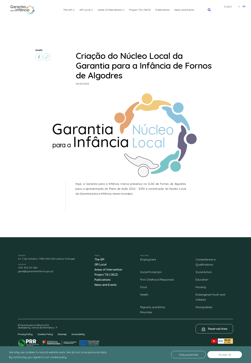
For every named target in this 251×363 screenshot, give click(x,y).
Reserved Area (217, 329)
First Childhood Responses (157, 279)
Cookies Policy (45, 334)
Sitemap (62, 334)
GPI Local (86, 9)
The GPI (69, 9)
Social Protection (151, 272)
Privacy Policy (25, 334)
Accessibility (78, 334)
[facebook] (39, 57)
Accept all (225, 354)
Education (202, 279)
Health (144, 294)
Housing (201, 287)
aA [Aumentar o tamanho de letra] (243, 6)
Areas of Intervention (111, 9)
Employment (148, 259)
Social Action (204, 272)
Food (143, 287)
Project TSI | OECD (140, 9)
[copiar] (47, 57)
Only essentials (188, 354)
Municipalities (204, 307)
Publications (162, 9)
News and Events (184, 9)
